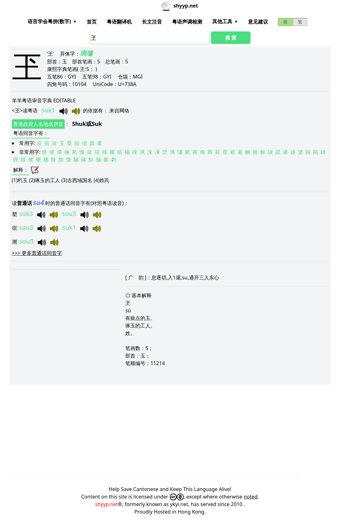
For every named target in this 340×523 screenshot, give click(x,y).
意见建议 (258, 21)
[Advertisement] (170, 431)
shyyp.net (106, 504)
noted (250, 496)
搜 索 (230, 37)
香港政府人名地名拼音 (38, 124)
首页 (92, 21)
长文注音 (152, 21)
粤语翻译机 (119, 21)
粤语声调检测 (187, 21)
